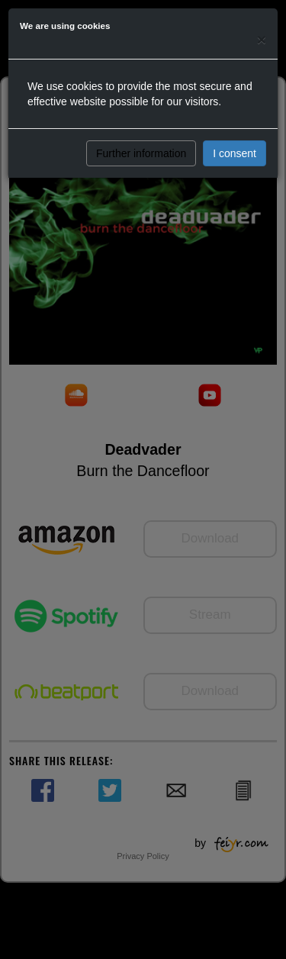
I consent (234, 153)
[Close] (261, 39)
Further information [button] (141, 153)
